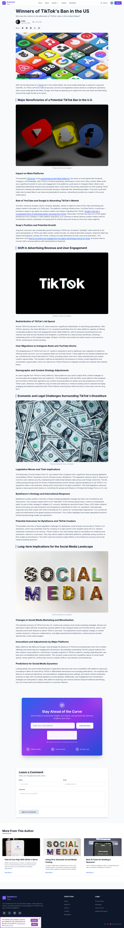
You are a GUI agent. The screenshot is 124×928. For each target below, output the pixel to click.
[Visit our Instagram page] (9, 913)
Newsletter (72, 3)
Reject (34, 924)
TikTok (41, 85)
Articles (66, 908)
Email (64, 780)
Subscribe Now (84, 726)
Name (21, 780)
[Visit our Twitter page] (20, 913)
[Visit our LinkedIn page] (15, 913)
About (47, 3)
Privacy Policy (99, 901)
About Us (67, 904)
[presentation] (62, 735)
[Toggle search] (104, 3)
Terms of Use (99, 908)
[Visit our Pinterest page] (4, 913)
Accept (34, 920)
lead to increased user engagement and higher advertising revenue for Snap (59, 238)
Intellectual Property (101, 911)
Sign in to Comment (29, 812)
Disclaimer (98, 904)
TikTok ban (31, 178)
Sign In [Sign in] (118, 3)
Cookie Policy (21, 923)
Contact (63, 3)
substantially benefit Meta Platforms (54, 178)
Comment (22, 789)
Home (40, 3)
